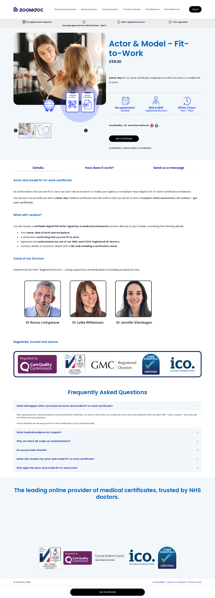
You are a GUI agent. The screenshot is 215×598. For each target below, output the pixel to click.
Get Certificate (107, 592)
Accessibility (159, 582)
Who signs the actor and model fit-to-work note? (47, 468)
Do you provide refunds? (32, 450)
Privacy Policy (195, 582)
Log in (195, 9)
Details (38, 168)
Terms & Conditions (176, 582)
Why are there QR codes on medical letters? (43, 441)
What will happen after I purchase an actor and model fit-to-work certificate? (65, 406)
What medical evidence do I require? (39, 432)
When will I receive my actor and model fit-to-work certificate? (55, 459)
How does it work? (99, 168)
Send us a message (168, 168)
